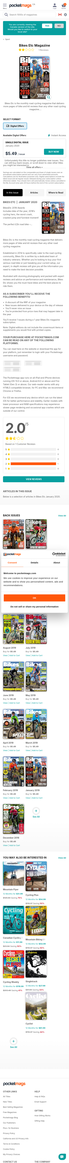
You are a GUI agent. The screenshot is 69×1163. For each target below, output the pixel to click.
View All (62, 515)
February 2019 (10, 790)
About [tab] (56, 562)
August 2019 (9, 647)
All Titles (6, 1096)
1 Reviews (44, 50)
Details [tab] (34, 562)
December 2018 (11, 837)
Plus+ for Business (11, 1128)
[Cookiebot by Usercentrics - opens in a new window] (52, 554)
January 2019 (33, 790)
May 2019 (31, 695)
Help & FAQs (39, 1096)
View (5, 655)
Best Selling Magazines (13, 1107)
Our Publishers (9, 1123)
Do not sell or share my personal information (34, 606)
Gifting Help (39, 1121)
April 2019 (8, 742)
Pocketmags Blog (10, 1117)
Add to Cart (14, 655)
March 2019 (32, 742)
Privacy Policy (9, 1133)
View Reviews (34, 479)
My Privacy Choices (11, 1154)
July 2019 (31, 647)
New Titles (7, 1102)
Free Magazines (10, 1112)
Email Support (40, 1102)
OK (34, 598)
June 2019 (8, 695)
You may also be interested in (25, 857)
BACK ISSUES (11, 515)
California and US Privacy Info (15, 1138)
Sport (7, 39)
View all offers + (34, 167)
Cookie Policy (9, 1149)
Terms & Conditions (11, 1144)
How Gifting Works (42, 1115)
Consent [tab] (12, 562)
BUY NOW (54, 151)
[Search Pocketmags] (6, 15)
